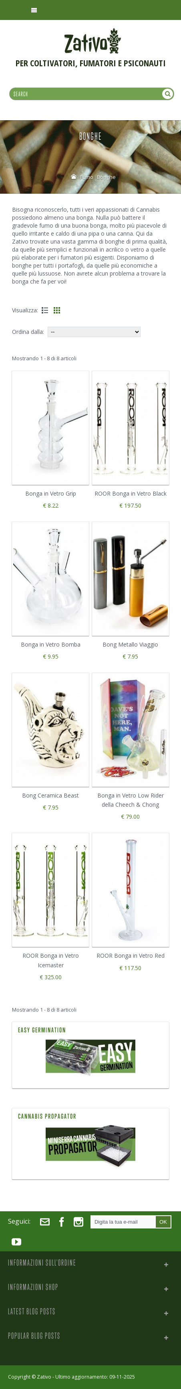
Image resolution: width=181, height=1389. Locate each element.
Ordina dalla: (28, 331)
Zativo (44, 1376)
